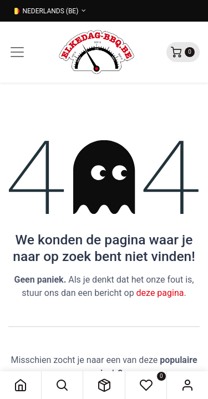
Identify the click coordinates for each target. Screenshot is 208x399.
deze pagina (160, 293)
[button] (62, 385)
